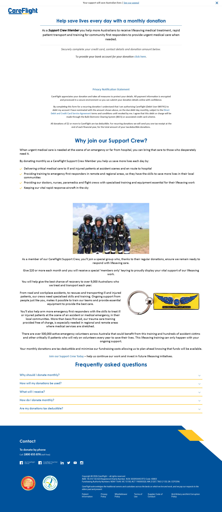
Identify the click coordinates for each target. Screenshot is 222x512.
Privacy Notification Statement (111, 89)
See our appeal (131, 3)
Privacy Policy (104, 495)
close (216, 3)
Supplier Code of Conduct (155, 495)
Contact (28, 441)
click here (140, 56)
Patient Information (87, 495)
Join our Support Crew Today (66, 356)
